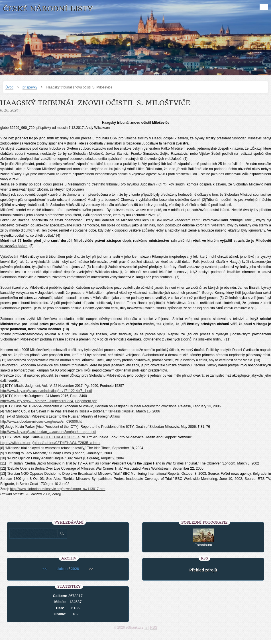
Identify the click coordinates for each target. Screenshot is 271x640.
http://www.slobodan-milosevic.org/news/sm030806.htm (42, 422)
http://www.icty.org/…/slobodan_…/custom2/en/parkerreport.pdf (48, 432)
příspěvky (30, 87)
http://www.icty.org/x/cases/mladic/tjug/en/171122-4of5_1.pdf (46, 391)
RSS (153, 627)
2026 (75, 569)
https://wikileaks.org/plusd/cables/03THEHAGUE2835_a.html (50, 443)
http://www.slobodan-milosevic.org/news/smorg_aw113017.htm (57, 489)
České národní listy (48, 8)
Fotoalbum (203, 545)
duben (62, 569)
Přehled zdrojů (203, 570)
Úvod (9, 87)
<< (44, 569)
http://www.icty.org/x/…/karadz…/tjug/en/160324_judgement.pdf (48, 401)
